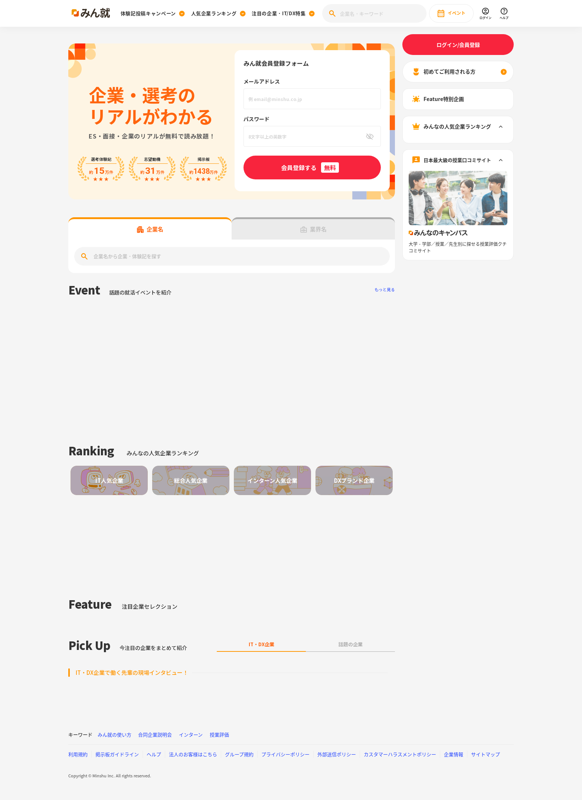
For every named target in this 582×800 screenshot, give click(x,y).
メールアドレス (261, 81)
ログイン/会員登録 (458, 44)
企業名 (150, 229)
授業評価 (219, 734)
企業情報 (453, 754)
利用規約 (78, 754)
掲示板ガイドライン (117, 754)
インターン (191, 734)
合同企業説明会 (155, 734)
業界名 (313, 229)
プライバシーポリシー (285, 754)
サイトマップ (485, 754)
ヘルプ (154, 754)
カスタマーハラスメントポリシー (400, 754)
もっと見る (385, 289)
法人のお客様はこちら (193, 754)
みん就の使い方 (114, 734)
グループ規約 (239, 754)
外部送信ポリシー (336, 754)
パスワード (256, 119)
